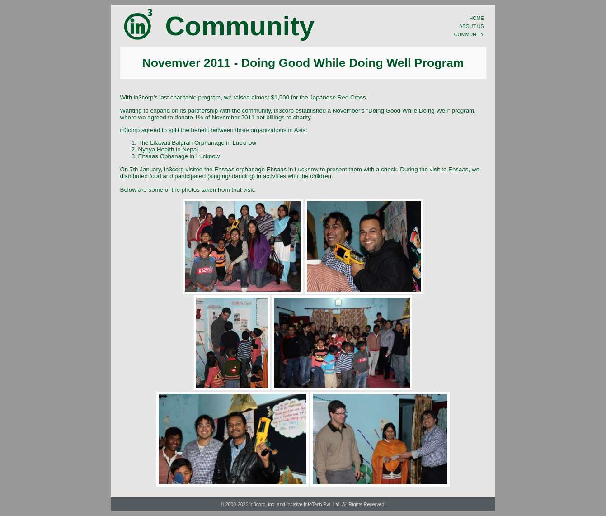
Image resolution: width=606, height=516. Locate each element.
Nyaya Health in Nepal (168, 149)
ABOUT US (471, 26)
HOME (477, 18)
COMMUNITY (469, 34)
